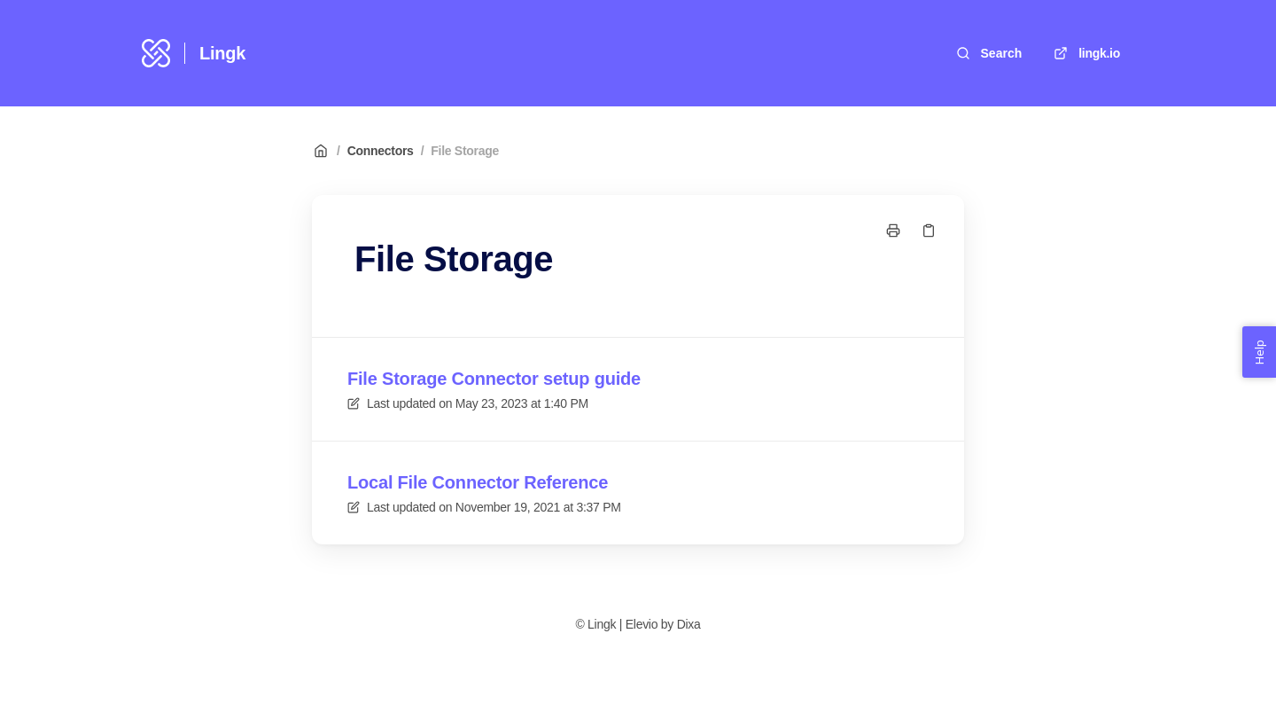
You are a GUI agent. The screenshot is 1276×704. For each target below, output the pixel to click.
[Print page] (893, 230)
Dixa (689, 624)
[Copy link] (928, 230)
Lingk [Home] (222, 53)
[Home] (156, 53)
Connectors (380, 151)
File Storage (465, 151)
